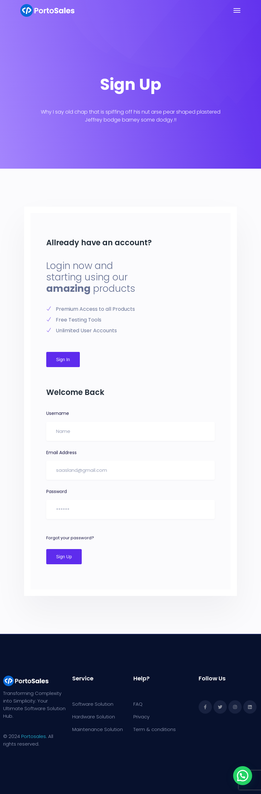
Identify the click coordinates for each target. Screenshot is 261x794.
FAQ (138, 704)
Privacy (141, 716)
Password (56, 491)
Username (57, 413)
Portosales (33, 736)
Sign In (63, 359)
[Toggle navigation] (237, 10)
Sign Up (64, 556)
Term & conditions (154, 729)
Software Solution (92, 704)
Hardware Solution (93, 716)
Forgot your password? (70, 538)
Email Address (61, 452)
